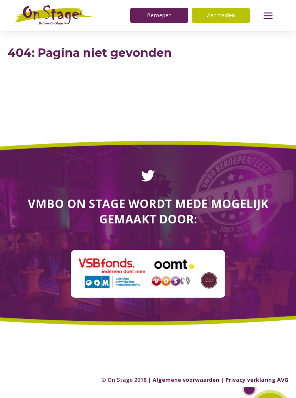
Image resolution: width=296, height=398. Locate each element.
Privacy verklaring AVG (256, 379)
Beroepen (159, 15)
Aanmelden (221, 15)
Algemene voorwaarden (186, 379)
